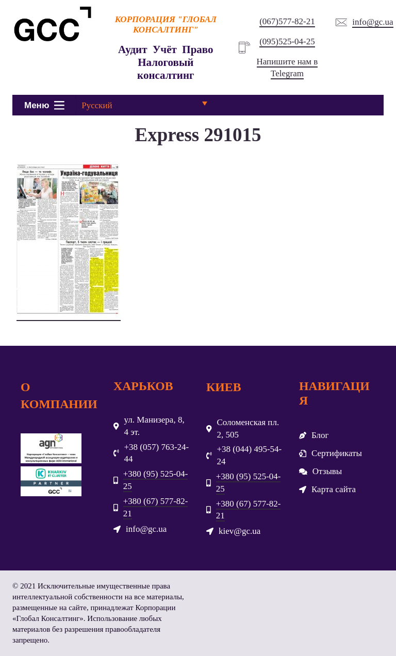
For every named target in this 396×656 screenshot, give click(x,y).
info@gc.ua (372, 22)
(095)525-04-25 (287, 41)
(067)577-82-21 (287, 21)
